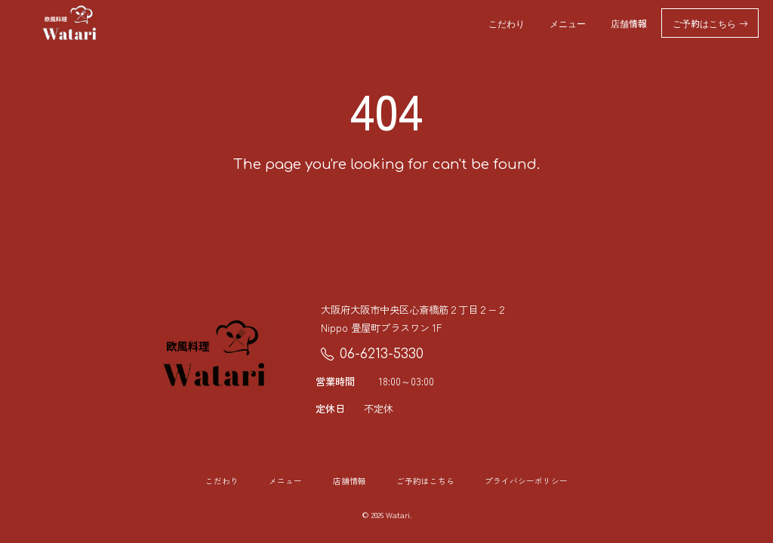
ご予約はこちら (710, 23)
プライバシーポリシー (526, 480)
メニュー (568, 23)
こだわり (506, 23)
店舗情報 (629, 23)
